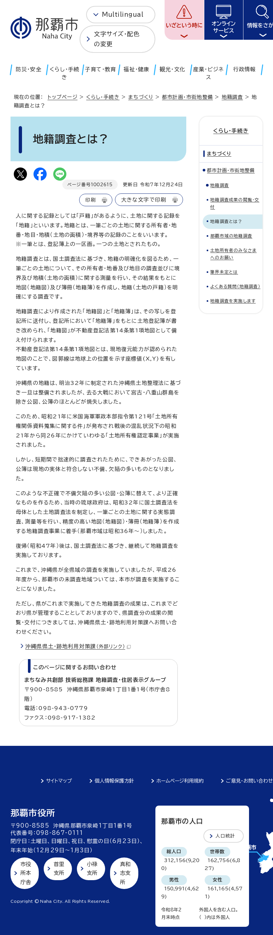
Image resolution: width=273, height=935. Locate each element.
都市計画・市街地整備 (187, 97)
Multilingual (123, 14)
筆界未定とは (224, 272)
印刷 (90, 199)
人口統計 (226, 836)
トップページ (63, 97)
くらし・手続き (102, 97)
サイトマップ (59, 780)
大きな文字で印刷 (144, 199)
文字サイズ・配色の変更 (117, 39)
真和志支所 (125, 873)
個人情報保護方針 (114, 780)
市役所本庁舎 (25, 873)
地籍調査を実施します (233, 301)
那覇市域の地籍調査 (231, 236)
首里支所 (59, 868)
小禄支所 (92, 868)
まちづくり (140, 97)
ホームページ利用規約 (180, 780)
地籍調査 (232, 97)
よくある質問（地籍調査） (235, 286)
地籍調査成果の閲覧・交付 (234, 203)
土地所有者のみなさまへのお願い (233, 254)
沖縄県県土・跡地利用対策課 (78, 646)
